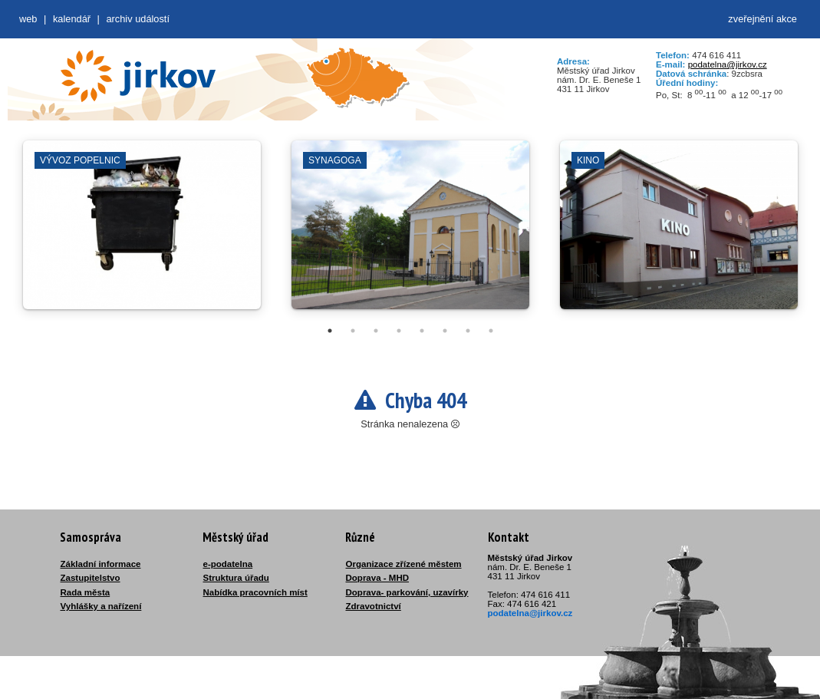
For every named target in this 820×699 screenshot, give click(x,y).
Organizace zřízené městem (404, 564)
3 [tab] (376, 330)
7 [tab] (468, 330)
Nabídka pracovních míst (255, 592)
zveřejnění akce (762, 19)
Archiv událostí (138, 19)
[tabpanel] (142, 232)
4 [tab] (399, 330)
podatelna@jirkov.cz (727, 64)
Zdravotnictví (373, 606)
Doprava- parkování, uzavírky (407, 592)
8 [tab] (491, 330)
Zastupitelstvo (90, 577)
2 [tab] (353, 330)
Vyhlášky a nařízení (101, 606)
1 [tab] (330, 330)
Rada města (85, 592)
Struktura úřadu (236, 577)
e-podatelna (228, 564)
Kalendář (72, 19)
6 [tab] (445, 330)
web (28, 19)
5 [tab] (422, 330)
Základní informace (101, 564)
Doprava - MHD (378, 577)
